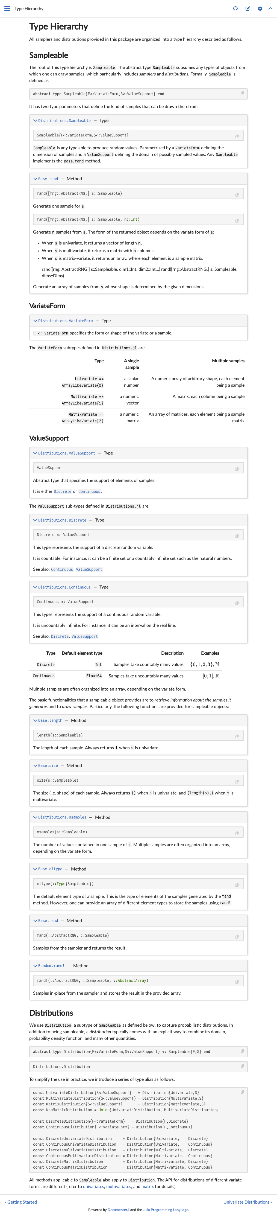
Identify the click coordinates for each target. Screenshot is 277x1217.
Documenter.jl (118, 1210)
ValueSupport (49, 438)
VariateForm (47, 306)
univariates (93, 1186)
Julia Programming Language (165, 1210)
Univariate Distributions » (248, 1202)
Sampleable (48, 55)
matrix (148, 1186)
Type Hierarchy (58, 26)
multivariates (118, 1186)
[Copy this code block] (242, 93)
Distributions (51, 1013)
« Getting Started (20, 1202)
